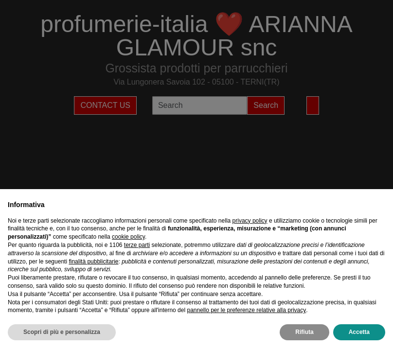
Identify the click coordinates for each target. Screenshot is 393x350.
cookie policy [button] (128, 236)
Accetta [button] (359, 332)
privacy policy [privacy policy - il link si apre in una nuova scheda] (250, 220)
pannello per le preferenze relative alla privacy (246, 310)
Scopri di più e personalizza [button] (61, 332)
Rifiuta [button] (304, 332)
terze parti (137, 245)
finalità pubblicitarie (93, 261)
